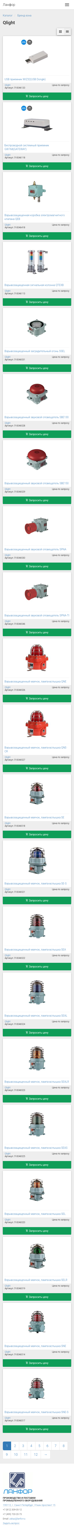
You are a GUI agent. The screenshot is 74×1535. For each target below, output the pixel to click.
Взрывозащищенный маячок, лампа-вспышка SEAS (36, 1147)
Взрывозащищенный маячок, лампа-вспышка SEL (35, 1213)
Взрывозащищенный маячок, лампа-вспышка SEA (35, 949)
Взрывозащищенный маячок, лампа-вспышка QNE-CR (36, 749)
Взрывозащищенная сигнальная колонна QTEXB (34, 285)
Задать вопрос (11, 1523)
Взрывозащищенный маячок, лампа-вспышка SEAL (36, 1015)
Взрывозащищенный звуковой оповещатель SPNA (35, 549)
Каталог (8, 15)
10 (16, 1454)
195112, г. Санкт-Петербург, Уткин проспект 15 (29, 1505)
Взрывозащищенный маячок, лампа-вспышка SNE (35, 1346)
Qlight (8, 85)
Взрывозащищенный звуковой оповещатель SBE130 (37, 417)
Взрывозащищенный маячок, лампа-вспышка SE (34, 817)
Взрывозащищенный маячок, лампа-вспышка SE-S (36, 883)
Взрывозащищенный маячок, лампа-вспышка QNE (35, 681)
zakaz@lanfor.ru (17, 1518)
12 (36, 1454)
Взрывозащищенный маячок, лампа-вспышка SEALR (37, 1081)
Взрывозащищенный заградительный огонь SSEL (35, 351)
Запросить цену (37, 96)
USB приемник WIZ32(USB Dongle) (25, 79)
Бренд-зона (24, 15)
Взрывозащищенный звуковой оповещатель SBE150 (37, 483)
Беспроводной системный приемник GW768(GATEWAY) (27, 147)
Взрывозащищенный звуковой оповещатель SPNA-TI (37, 615)
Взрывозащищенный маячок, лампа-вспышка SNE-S (37, 1412)
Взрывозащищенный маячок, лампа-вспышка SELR (36, 1279)
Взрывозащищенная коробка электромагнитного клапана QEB (35, 217)
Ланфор (9, 5)
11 (26, 1454)
